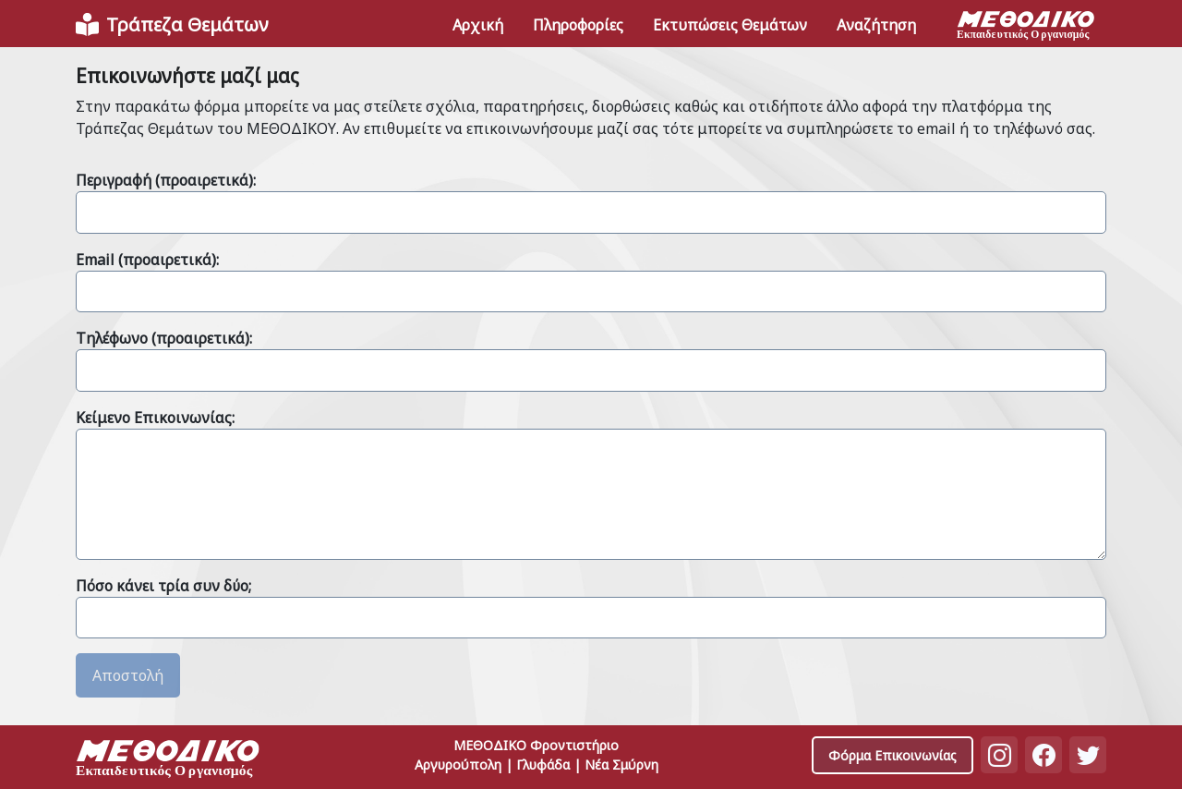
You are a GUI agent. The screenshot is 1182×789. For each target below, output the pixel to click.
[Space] (168, 761)
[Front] (172, 25)
